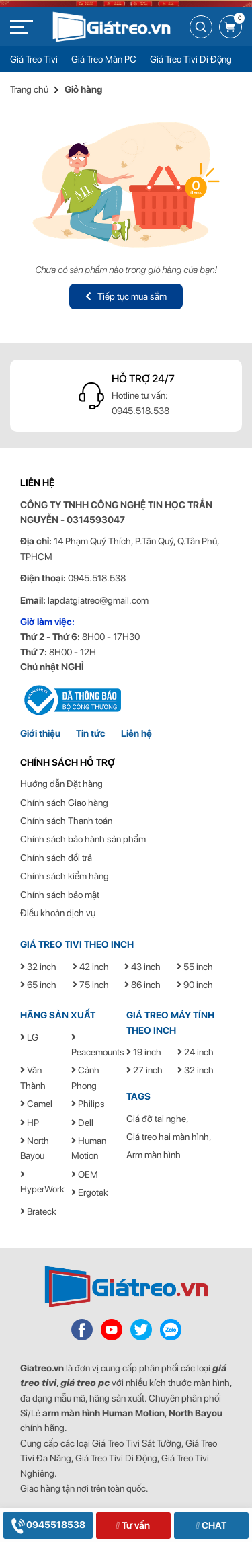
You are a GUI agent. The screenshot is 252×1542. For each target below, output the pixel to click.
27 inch (144, 1070)
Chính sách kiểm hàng (64, 875)
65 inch (38, 984)
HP (29, 1122)
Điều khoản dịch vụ (57, 912)
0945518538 (48, 1524)
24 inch (195, 1052)
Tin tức (91, 733)
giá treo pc (85, 1382)
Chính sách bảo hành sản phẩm (83, 839)
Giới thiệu (40, 733)
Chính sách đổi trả (56, 857)
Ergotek (89, 1192)
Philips (88, 1103)
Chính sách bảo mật (59, 894)
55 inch (195, 966)
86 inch (142, 984)
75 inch (91, 984)
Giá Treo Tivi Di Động (191, 59)
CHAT (210, 1525)
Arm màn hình (153, 1154)
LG (29, 1037)
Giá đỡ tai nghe (156, 1118)
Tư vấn (133, 1525)
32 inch (38, 966)
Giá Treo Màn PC (103, 59)
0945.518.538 (140, 410)
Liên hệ (136, 733)
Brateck (38, 1211)
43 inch (142, 966)
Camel (36, 1103)
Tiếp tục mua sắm (126, 296)
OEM (84, 1174)
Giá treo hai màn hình (167, 1136)
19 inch (143, 1052)
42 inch (91, 966)
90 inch (195, 984)
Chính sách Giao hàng (64, 802)
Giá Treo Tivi (34, 59)
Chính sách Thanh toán (66, 820)
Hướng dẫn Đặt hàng (61, 783)
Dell (82, 1122)
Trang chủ (29, 89)
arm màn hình (71, 1413)
